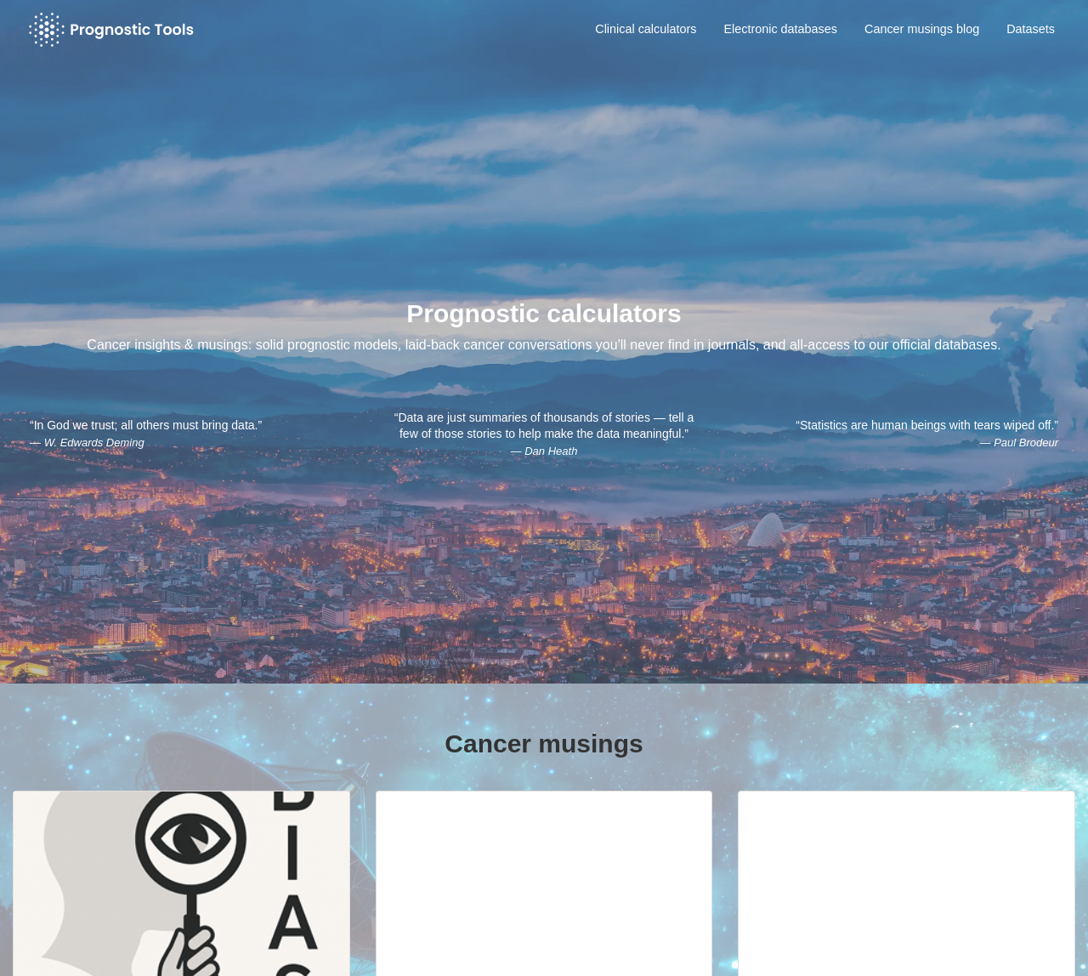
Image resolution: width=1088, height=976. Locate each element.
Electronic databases (780, 29)
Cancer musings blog (921, 29)
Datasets (1030, 29)
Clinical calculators (645, 29)
